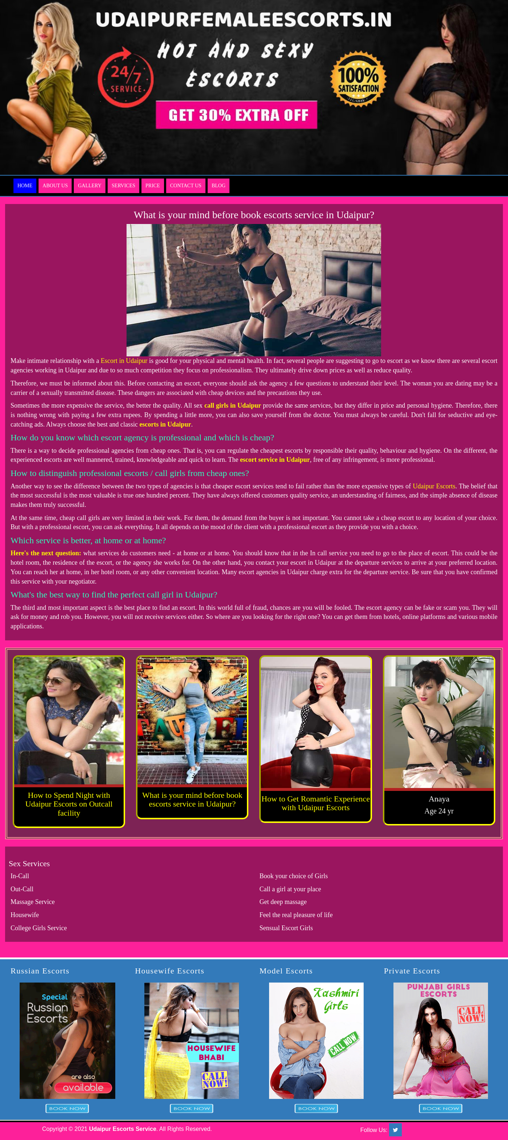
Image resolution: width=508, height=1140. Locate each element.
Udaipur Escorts (434, 486)
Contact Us (185, 185)
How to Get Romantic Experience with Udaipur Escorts (315, 803)
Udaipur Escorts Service (122, 1129)
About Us (55, 185)
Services (123, 185)
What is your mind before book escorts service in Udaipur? (192, 799)
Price (152, 185)
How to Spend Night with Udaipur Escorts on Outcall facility (69, 804)
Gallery (89, 185)
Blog (218, 185)
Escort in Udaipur (124, 360)
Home (24, 185)
